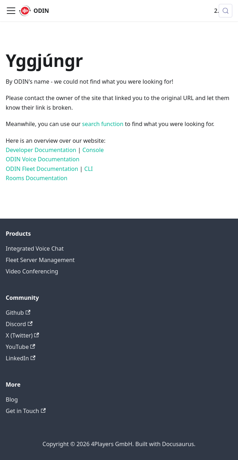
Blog (12, 399)
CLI (88, 169)
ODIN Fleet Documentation (42, 169)
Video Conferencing (32, 271)
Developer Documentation (41, 150)
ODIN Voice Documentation (42, 159)
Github (18, 313)
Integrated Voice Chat (35, 248)
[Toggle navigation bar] (11, 10)
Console (93, 150)
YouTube (20, 347)
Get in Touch (26, 411)
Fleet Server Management (40, 260)
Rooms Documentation (36, 178)
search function (102, 124)
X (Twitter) (22, 335)
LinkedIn (20, 358)
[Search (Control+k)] (225, 10)
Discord (19, 324)
